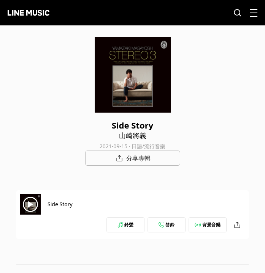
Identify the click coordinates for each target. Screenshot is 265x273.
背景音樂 (208, 224)
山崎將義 (132, 135)
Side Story (60, 204)
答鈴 (167, 224)
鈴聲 (125, 224)
